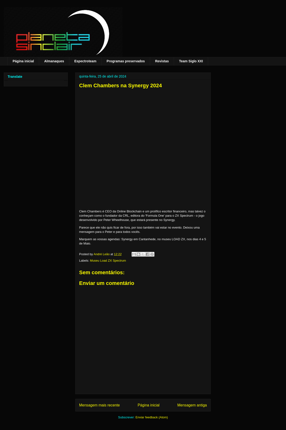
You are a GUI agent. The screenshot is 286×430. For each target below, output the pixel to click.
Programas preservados (126, 61)
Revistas (162, 61)
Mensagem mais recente (99, 405)
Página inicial (23, 61)
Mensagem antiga (192, 405)
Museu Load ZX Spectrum (108, 260)
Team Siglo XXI (191, 61)
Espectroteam (85, 61)
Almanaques (54, 61)
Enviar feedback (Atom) (152, 417)
